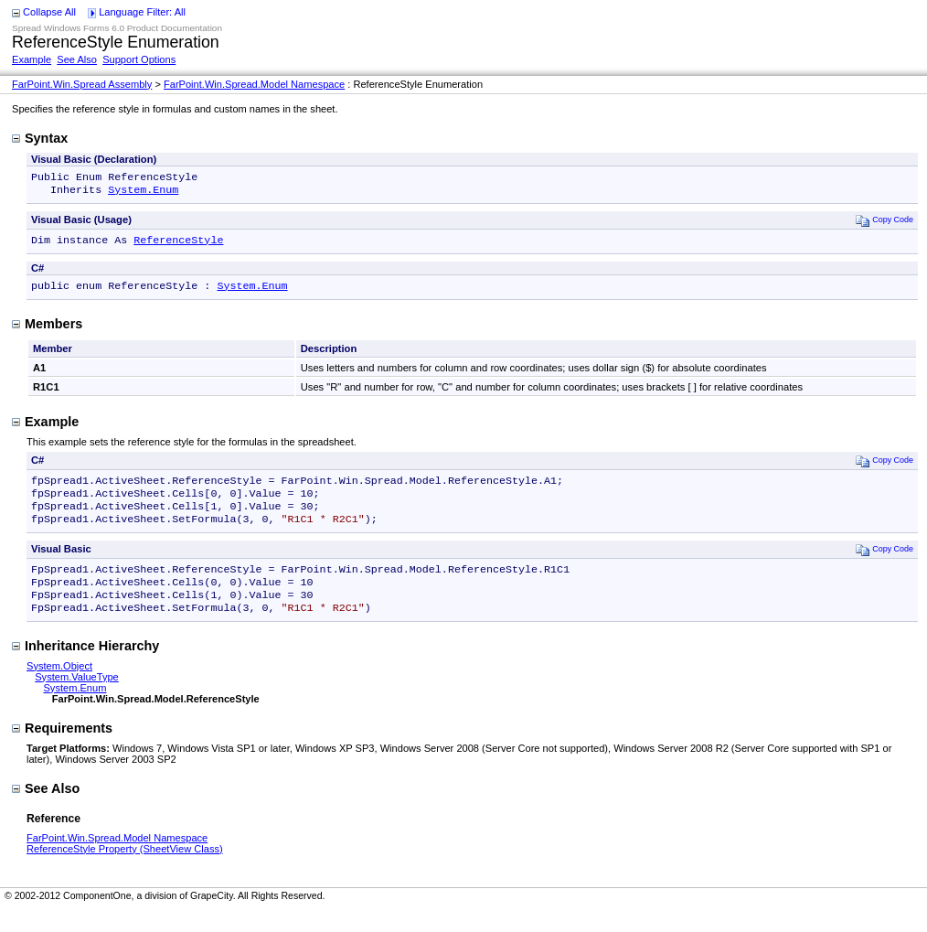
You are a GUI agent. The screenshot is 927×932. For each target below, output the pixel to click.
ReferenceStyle (178, 245)
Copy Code (884, 223)
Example (31, 59)
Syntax (40, 138)
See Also (77, 59)
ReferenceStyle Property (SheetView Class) (125, 870)
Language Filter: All (142, 11)
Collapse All (49, 11)
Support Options (139, 59)
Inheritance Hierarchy (85, 667)
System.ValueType (77, 698)
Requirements (62, 750)
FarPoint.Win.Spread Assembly (82, 84)
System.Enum (143, 193)
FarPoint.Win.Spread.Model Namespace (254, 84)
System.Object (59, 687)
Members (47, 331)
